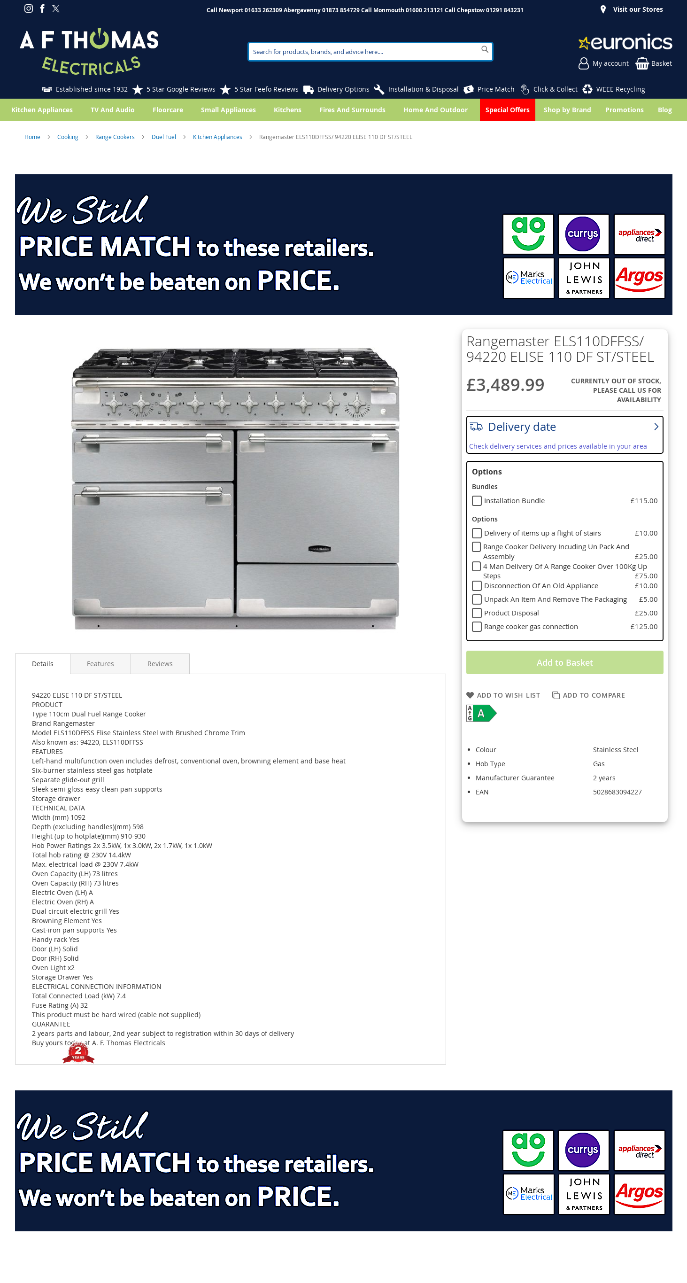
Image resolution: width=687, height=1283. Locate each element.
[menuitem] (666, 110)
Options (487, 472)
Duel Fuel (165, 136)
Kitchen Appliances (218, 136)
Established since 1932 (92, 89)
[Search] (485, 49)
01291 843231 (505, 10)
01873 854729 (341, 10)
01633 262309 (263, 10)
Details (43, 663)
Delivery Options (343, 89)
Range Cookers (115, 136)
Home (33, 136)
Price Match (496, 89)
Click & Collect (555, 89)
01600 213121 (424, 10)
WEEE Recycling (620, 89)
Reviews (160, 663)
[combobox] (370, 52)
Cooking (68, 136)
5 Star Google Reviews (181, 89)
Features (100, 663)
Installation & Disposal (423, 89)
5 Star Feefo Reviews (266, 89)
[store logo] (89, 51)
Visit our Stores (638, 9)
